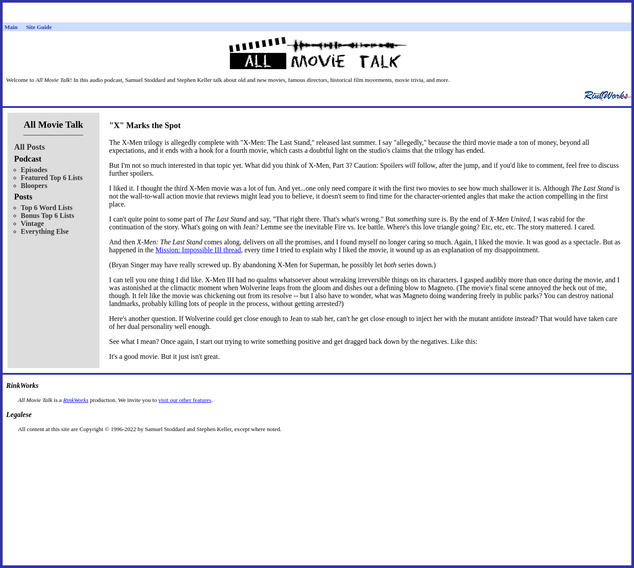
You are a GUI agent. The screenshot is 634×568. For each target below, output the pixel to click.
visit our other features (184, 400)
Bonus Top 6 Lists (47, 215)
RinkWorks (75, 400)
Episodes (34, 169)
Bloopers (34, 185)
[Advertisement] (317, 446)
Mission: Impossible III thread (198, 250)
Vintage (32, 223)
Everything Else (45, 231)
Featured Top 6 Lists (52, 177)
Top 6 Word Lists (47, 207)
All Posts (29, 146)
